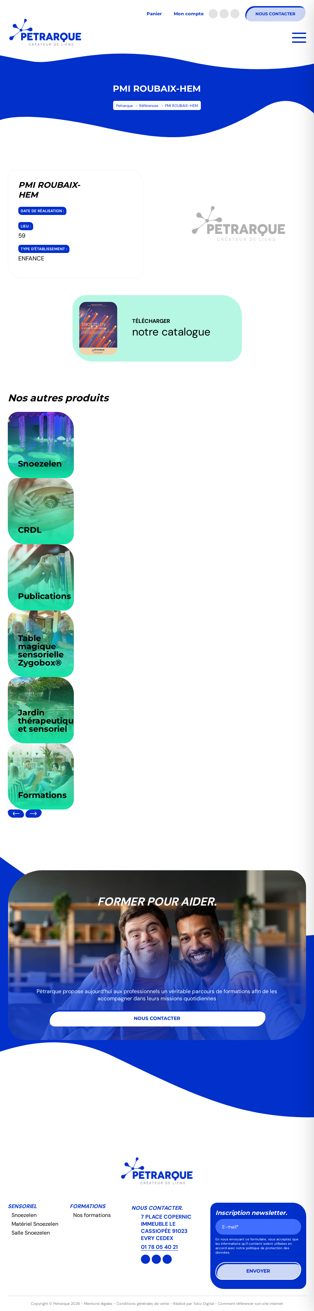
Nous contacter (275, 13)
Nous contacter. (157, 1208)
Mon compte (189, 13)
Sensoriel (22, 1206)
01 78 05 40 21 (159, 1247)
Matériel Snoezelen (35, 1223)
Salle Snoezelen (31, 1232)
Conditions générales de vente (143, 1303)
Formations (87, 1206)
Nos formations (92, 1215)
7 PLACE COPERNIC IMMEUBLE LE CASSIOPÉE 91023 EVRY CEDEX (167, 1227)
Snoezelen (24, 1215)
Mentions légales (98, 1303)
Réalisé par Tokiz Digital (193, 1303)
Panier (154, 13)
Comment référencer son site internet (250, 1303)
